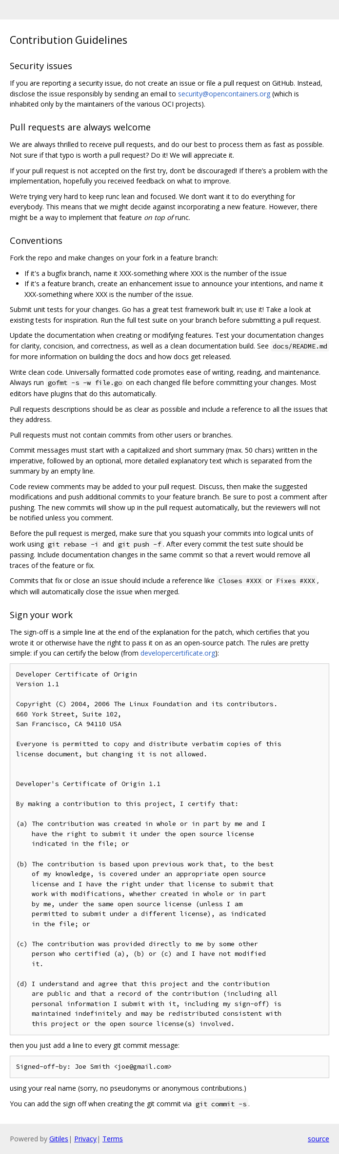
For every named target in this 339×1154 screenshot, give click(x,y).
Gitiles (58, 1138)
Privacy (85, 1138)
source (318, 1138)
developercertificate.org (177, 653)
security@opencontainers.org (224, 93)
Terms (112, 1138)
